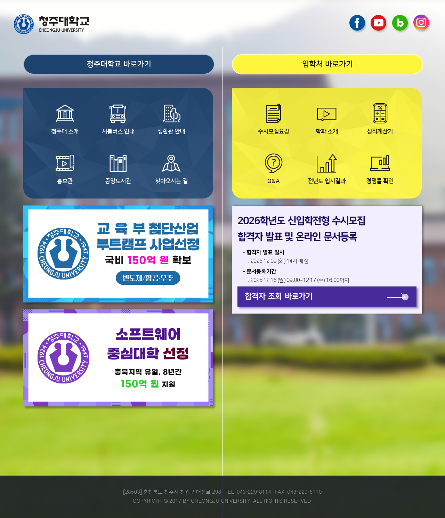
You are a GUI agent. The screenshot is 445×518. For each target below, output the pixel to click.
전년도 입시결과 (327, 181)
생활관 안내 (171, 131)
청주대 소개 (65, 131)
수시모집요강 (273, 131)
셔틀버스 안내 (118, 131)
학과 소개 (327, 131)
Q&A (273, 181)
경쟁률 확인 (380, 181)
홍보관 (65, 181)
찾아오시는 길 (171, 181)
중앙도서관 (118, 181)
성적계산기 (380, 131)
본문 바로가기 (222, 0)
